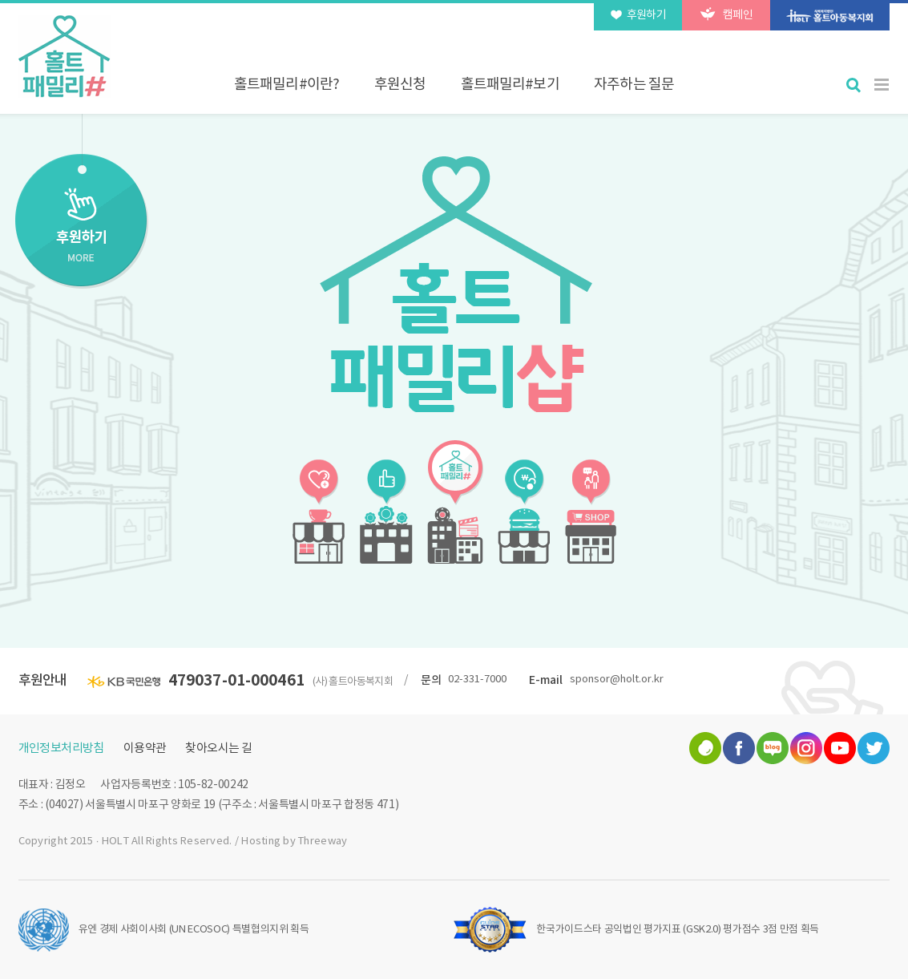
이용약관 (145, 748)
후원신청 (400, 84)
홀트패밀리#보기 (510, 84)
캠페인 (726, 14)
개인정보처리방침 (61, 748)
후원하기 (639, 14)
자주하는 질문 (634, 84)
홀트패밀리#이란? (286, 84)
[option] (454, 284)
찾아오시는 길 (218, 748)
